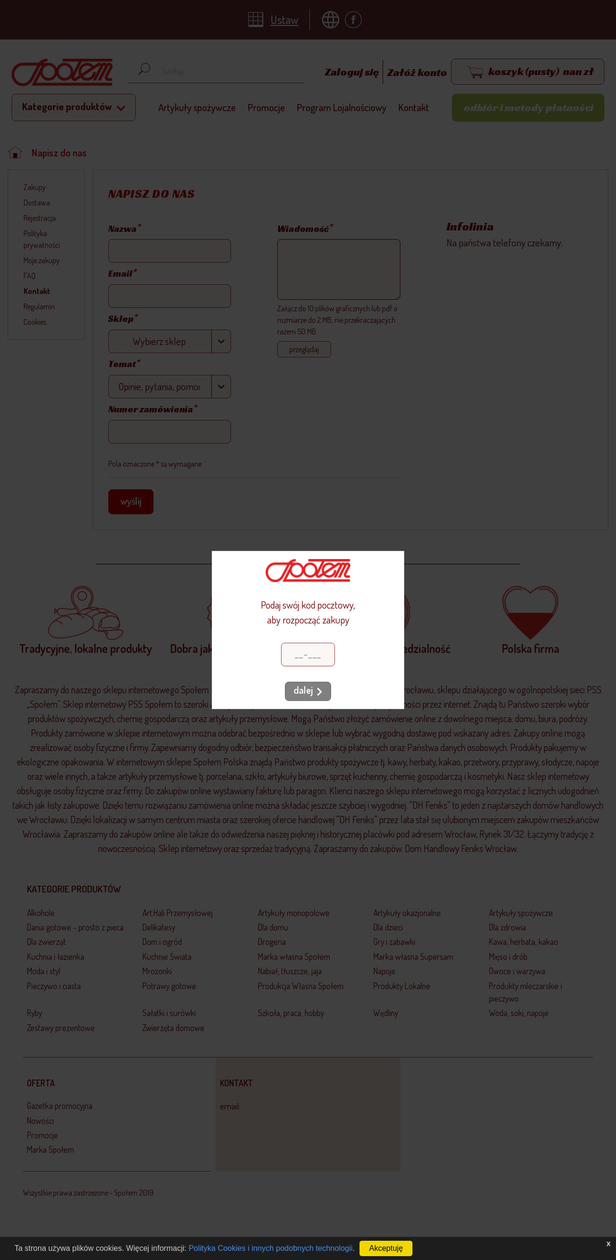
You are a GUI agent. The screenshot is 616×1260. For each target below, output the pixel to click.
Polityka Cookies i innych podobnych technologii (271, 1248)
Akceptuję (386, 1248)
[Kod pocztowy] (308, 654)
